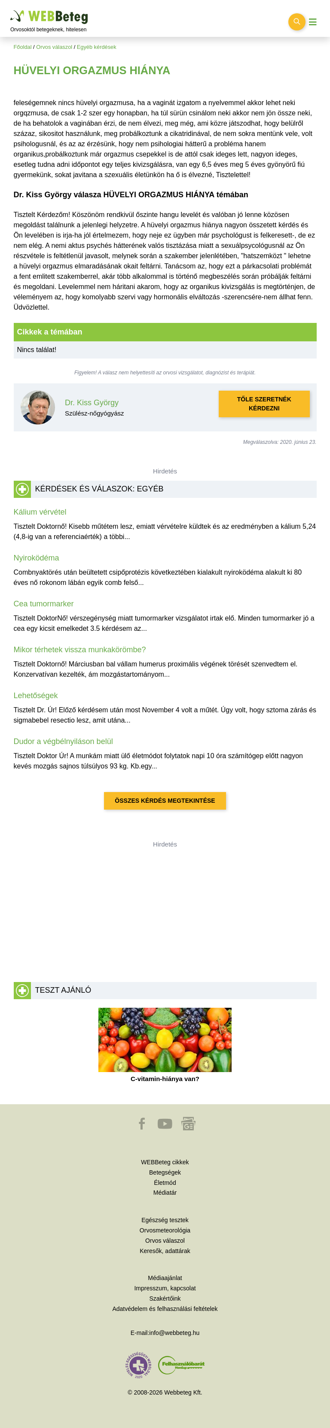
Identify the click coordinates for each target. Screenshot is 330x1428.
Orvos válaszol (54, 47)
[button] (142, 1127)
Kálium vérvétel (40, 512)
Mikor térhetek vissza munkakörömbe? (80, 649)
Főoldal (23, 47)
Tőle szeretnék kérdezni (264, 404)
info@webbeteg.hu (174, 1332)
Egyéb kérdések (96, 47)
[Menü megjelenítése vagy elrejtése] (313, 22)
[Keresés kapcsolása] (297, 21)
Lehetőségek (36, 695)
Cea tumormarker (44, 604)
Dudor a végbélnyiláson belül (63, 741)
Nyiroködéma (36, 558)
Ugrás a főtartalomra (10, 10)
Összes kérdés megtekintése (165, 800)
